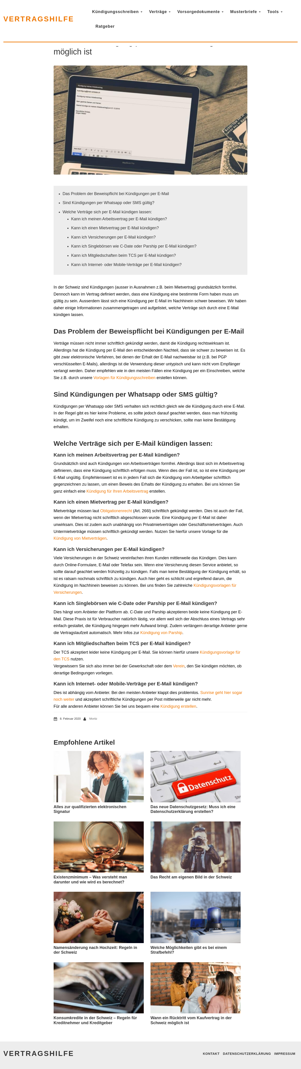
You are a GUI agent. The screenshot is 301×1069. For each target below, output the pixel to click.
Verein (179, 666)
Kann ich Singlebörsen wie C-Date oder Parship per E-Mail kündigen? (133, 246)
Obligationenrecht (116, 511)
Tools (276, 11)
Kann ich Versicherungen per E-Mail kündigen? (113, 237)
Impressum (284, 1053)
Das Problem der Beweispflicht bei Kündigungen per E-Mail (116, 193)
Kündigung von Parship (161, 632)
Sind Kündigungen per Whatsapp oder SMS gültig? (108, 202)
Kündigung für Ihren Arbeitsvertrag (117, 491)
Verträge (161, 11)
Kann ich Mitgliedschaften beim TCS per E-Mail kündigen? (123, 255)
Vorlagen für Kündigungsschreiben (124, 377)
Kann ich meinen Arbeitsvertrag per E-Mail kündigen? (119, 219)
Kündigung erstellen (178, 706)
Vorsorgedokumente (202, 11)
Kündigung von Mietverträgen (80, 538)
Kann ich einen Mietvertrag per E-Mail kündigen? (115, 228)
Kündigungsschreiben (118, 11)
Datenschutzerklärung (247, 1053)
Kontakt (211, 1053)
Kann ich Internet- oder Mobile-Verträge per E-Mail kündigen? (126, 264)
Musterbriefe (247, 11)
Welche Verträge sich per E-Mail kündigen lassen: (107, 212)
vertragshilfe (39, 19)
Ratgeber (106, 26)
